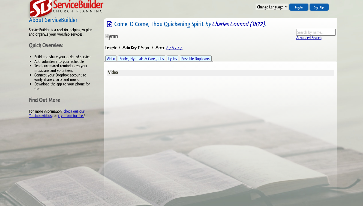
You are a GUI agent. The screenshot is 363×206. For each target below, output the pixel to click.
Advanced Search (309, 37)
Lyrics (172, 58)
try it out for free (71, 115)
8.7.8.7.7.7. (174, 47)
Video (111, 58)
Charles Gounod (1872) (238, 24)
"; (272, 7)
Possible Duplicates (195, 58)
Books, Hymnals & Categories (141, 58)
